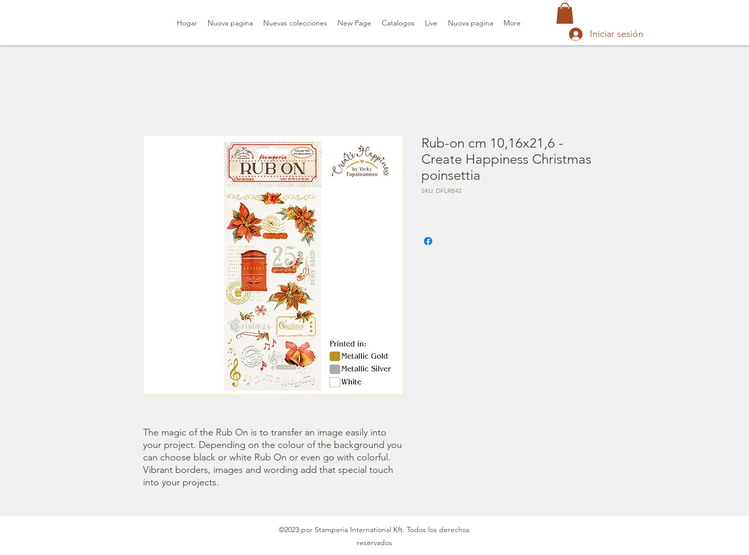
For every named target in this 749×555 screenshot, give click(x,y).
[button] (565, 13)
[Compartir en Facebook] (428, 241)
